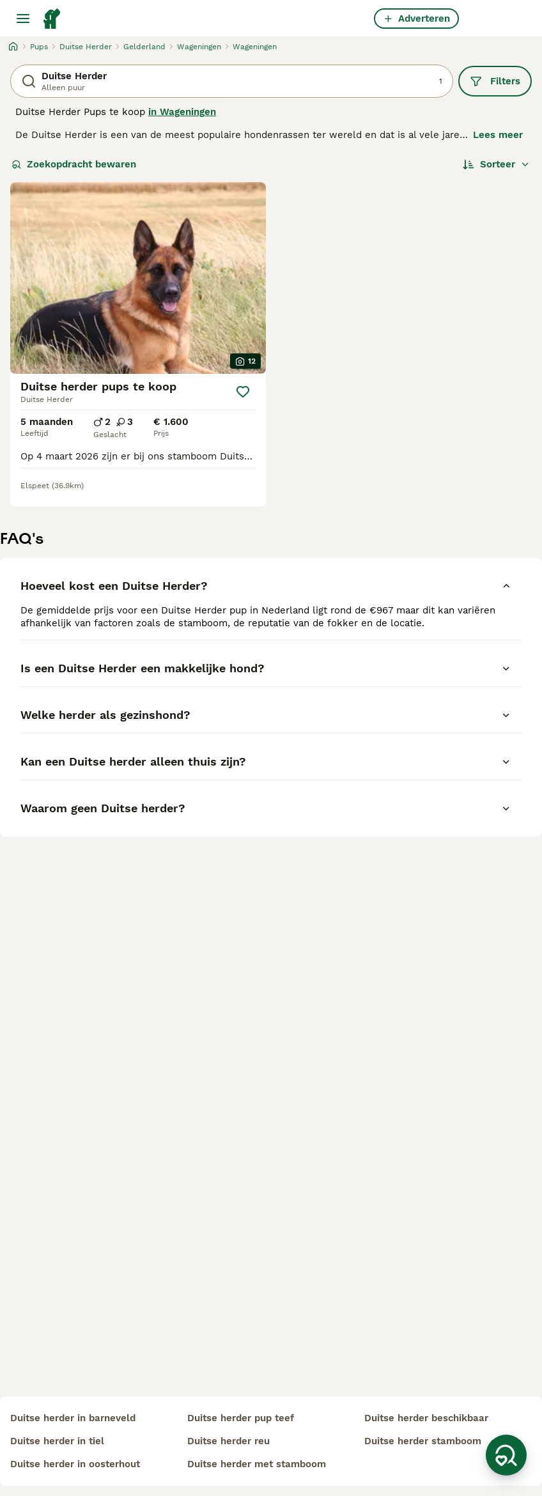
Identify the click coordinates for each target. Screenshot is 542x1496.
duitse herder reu (228, 1441)
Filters (495, 81)
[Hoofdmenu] (23, 18)
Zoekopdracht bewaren (74, 164)
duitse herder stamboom (422, 1441)
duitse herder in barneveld (73, 1418)
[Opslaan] (243, 392)
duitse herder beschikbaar (426, 1418)
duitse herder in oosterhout (75, 1464)
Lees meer (498, 135)
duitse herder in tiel (57, 1441)
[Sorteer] (496, 164)
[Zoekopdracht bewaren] (506, 1455)
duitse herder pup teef (240, 1418)
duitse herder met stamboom (256, 1464)
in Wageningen (182, 112)
